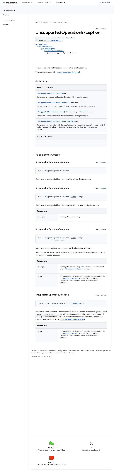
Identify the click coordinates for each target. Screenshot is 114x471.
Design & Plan (43, 2)
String (67, 103)
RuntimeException (54, 40)
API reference (9, 10)
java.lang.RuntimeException (54, 51)
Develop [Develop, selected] (59, 2)
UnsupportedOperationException (51, 93)
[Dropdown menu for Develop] (65, 2)
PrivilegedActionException (72, 319)
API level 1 (104, 28)
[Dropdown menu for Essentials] (33, 2)
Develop (53, 22)
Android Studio (104, 2)
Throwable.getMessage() (75, 269)
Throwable (83, 112)
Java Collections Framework (69, 72)
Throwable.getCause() (69, 278)
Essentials (26, 2)
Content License (90, 351)
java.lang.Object (41, 44)
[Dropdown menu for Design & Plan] (51, 2)
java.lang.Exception (48, 49)
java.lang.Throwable (45, 47)
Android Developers (41, 22)
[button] (14, 24)
